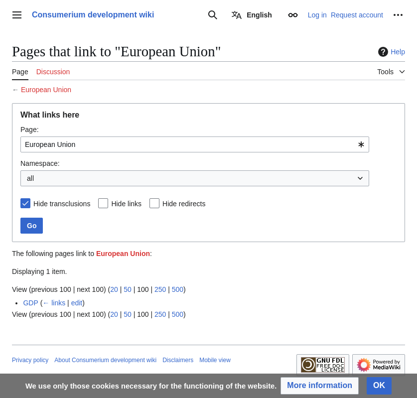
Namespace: (40, 163)
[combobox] (194, 144)
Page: (29, 129)
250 (160, 289)
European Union (46, 90)
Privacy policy (30, 360)
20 (114, 289)
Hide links (126, 204)
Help (390, 52)
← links (53, 303)
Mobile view (215, 360)
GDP (30, 303)
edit (77, 303)
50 (128, 289)
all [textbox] (30, 178)
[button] (319, 386)
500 (177, 289)
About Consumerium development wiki (105, 360)
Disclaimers (177, 360)
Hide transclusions (61, 204)
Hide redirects (183, 204)
